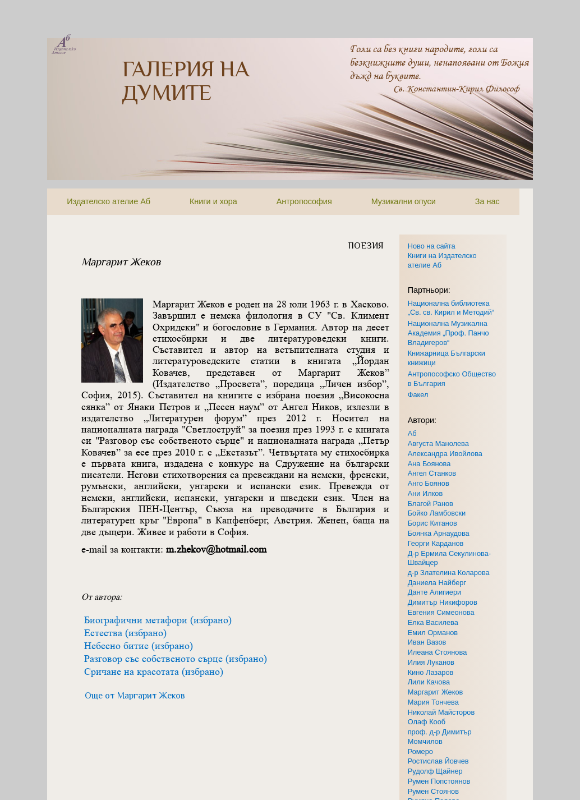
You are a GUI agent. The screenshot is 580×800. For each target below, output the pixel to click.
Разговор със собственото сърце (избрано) (175, 658)
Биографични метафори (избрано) (158, 620)
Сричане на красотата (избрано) (153, 671)
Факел (418, 394)
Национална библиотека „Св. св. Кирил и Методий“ (451, 308)
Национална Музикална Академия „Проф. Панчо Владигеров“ (448, 332)
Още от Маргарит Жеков (135, 695)
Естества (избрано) (125, 632)
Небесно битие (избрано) (138, 645)
